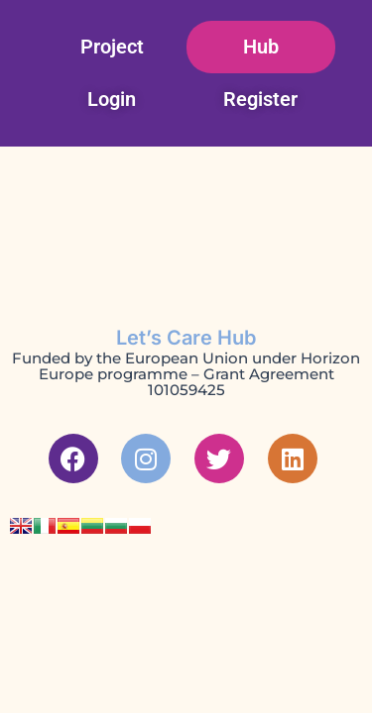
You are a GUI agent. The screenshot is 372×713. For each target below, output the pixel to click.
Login (111, 99)
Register (260, 99)
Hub (261, 46)
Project (112, 46)
